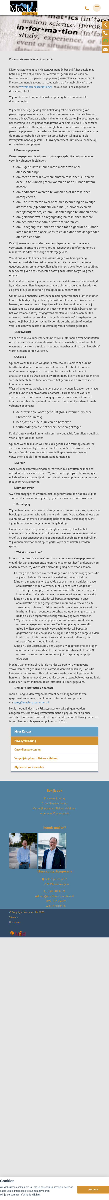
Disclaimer (14, 922)
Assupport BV (30, 912)
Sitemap (13, 917)
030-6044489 (54, 891)
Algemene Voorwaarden (29, 767)
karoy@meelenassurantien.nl (31, 702)
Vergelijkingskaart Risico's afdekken (36, 758)
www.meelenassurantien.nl (35, 86)
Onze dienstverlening (27, 749)
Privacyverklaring (25, 741)
